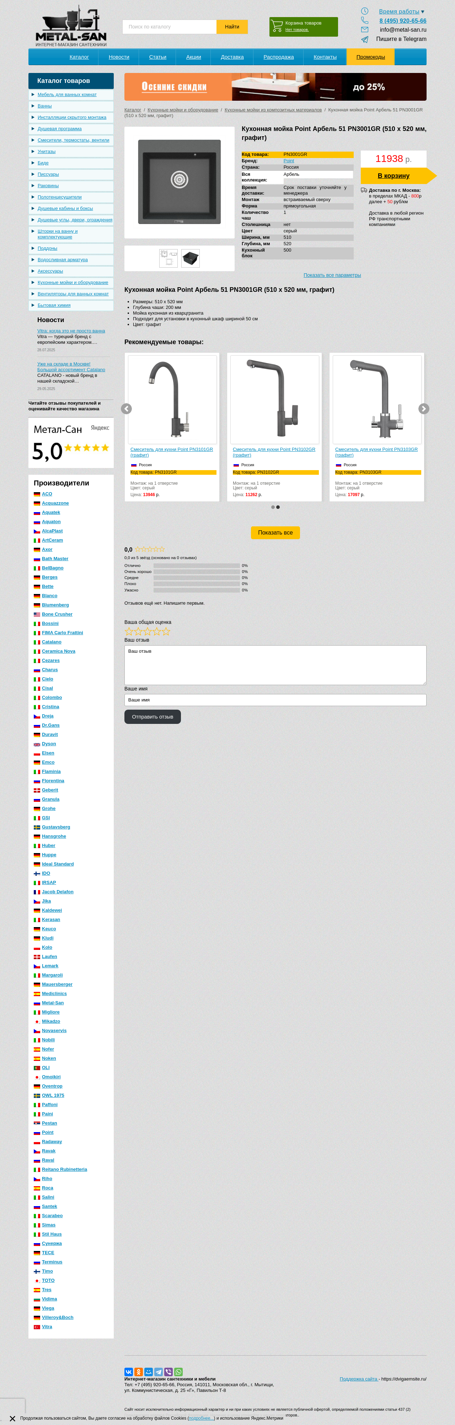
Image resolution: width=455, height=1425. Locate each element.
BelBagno (49, 567)
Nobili (44, 1039)
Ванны (45, 106)
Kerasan (47, 919)
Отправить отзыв (152, 717)
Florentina (49, 780)
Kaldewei (48, 910)
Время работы (399, 12)
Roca (43, 1187)
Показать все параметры (332, 275)
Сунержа (48, 1243)
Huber (44, 845)
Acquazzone (51, 503)
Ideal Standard (54, 864)
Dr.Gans (47, 725)
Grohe (44, 808)
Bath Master (51, 558)
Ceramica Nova (54, 651)
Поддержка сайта (359, 1379)
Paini (43, 1113)
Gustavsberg (52, 827)
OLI (42, 1067)
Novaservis (50, 1030)
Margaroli (48, 975)
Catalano (47, 642)
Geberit (46, 790)
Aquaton (47, 521)
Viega (44, 1308)
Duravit (46, 734)
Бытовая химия (54, 305)
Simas (44, 1224)
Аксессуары (50, 271)
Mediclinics (50, 993)
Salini (44, 1197)
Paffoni (46, 1104)
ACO (43, 493)
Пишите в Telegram (398, 39)
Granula (46, 799)
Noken (45, 1058)
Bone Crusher (53, 614)
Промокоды (371, 57)
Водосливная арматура (63, 259)
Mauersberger (53, 984)
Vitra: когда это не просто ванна (71, 330)
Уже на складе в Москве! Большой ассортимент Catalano (71, 366)
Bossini (46, 623)
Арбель (291, 174)
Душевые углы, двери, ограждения (75, 219)
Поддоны (47, 248)
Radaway (48, 1141)
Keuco (45, 928)
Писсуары (48, 174)
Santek (45, 1206)
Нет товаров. (297, 29)
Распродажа (278, 57)
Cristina (46, 706)
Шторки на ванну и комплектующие (58, 234)
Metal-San (49, 1002)
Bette (44, 586)
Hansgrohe (50, 836)
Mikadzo (47, 1021)
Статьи (158, 57)
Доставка (232, 57)
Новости (119, 57)
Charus (46, 669)
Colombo (48, 697)
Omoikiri (47, 1076)
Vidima (45, 1299)
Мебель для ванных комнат (67, 94)
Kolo (43, 947)
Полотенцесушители (60, 197)
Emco (44, 762)
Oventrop (48, 1086)
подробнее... (201, 1418)
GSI (42, 817)
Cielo (43, 679)
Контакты (325, 57)
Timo (43, 1271)
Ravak (44, 1150)
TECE (44, 1252)
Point (44, 1132)
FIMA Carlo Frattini (58, 632)
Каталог (79, 57)
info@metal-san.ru (403, 30)
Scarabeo (48, 1215)
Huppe (45, 854)
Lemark (46, 965)
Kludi (44, 938)
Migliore (47, 1012)
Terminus (48, 1261)
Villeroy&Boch (54, 1317)
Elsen (44, 753)
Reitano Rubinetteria (60, 1169)
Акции (193, 57)
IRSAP (45, 882)
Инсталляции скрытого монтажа (72, 117)
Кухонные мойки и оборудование (73, 282)
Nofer (44, 1049)
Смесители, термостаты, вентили (73, 140)
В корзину (394, 175)
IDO (42, 873)
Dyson (45, 743)
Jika (42, 901)
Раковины (48, 185)
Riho (43, 1178)
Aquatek (47, 512)
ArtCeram (48, 540)
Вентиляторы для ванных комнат (73, 293)
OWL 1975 (49, 1095)
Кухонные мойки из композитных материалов (273, 109)
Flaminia (47, 771)
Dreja (44, 716)
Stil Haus (48, 1234)
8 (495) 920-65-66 (403, 21)
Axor (43, 549)
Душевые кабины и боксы (65, 208)
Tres (43, 1289)
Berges (46, 577)
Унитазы (46, 151)
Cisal (43, 688)
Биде (43, 162)
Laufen (45, 956)
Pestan (45, 1123)
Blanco (45, 595)
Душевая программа (60, 128)
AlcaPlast (48, 530)
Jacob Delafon (54, 891)
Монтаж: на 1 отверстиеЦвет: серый (173, 480)
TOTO (44, 1280)
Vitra (43, 1326)
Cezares (47, 660)
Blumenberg (51, 605)
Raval (44, 1160)
